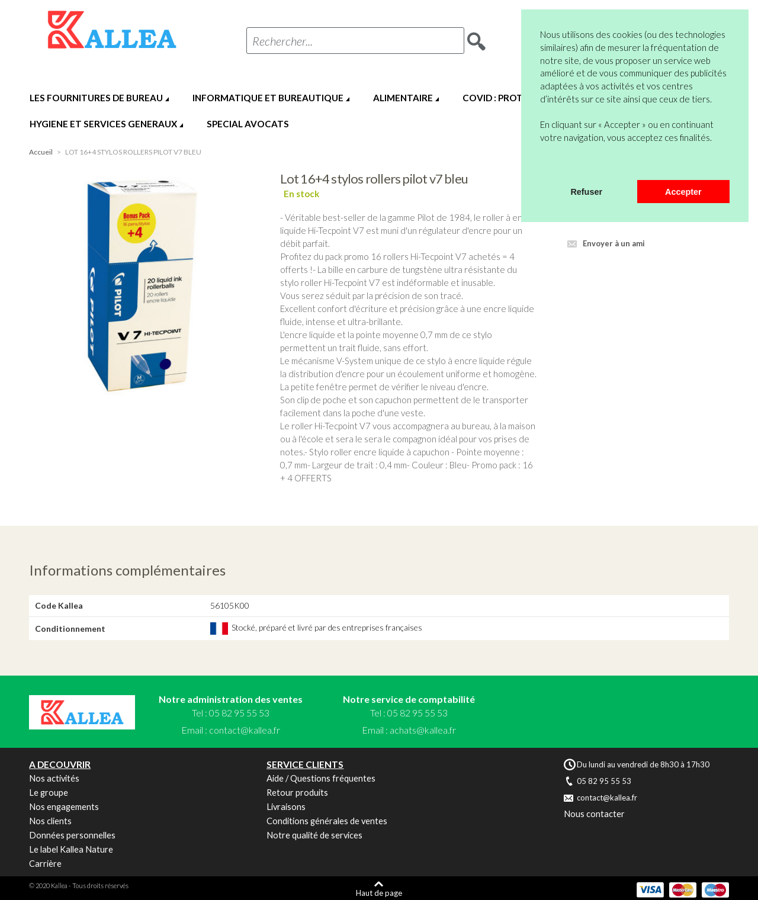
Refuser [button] (586, 192)
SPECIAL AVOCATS (248, 123)
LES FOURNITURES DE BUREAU (96, 97)
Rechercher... (282, 41)
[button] (542, 164)
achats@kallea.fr (423, 729)
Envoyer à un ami (614, 243)
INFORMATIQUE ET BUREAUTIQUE (267, 97)
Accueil (41, 151)
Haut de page (379, 892)
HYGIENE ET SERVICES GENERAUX (103, 123)
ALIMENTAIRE (403, 97)
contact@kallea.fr (244, 729)
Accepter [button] (683, 192)
